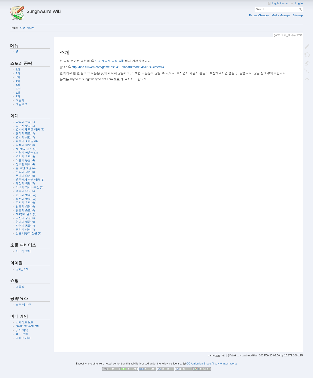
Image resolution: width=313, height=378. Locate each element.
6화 (18, 92)
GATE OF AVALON (27, 326)
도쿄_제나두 (27, 27)
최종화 (20, 100)
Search (301, 9)
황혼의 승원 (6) (25, 210)
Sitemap (298, 15)
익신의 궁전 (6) (25, 218)
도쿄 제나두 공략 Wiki (109, 61)
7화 (18, 96)
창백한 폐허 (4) (25, 164)
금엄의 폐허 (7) (25, 229)
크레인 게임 (23, 337)
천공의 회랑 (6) (25, 206)
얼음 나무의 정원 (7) (28, 233)
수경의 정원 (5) (25, 171)
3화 (18, 77)
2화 (18, 73)
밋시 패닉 (22, 330)
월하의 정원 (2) (25, 133)
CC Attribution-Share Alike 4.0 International (211, 363)
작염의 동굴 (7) (25, 225)
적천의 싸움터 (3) (27, 152)
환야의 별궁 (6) (25, 221)
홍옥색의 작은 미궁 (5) (30, 179)
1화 (18, 69)
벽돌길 (20, 286)
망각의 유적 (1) (25, 121)
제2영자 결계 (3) (26, 149)
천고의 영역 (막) (26, 195)
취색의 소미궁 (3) (27, 141)
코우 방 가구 (23, 304)
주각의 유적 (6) (25, 202)
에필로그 (21, 104)
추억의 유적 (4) (25, 156)
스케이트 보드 (25, 322)
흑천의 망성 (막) (26, 198)
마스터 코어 (23, 251)
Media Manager (281, 15)
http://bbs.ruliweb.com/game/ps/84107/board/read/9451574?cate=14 (118, 67)
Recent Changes (259, 15)
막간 (18, 88)
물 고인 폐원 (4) (26, 168)
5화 (18, 84)
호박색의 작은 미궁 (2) (30, 129)
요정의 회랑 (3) (25, 145)
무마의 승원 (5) (25, 175)
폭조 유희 (22, 333)
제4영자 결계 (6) (26, 214)
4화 (18, 81)
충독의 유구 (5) (25, 191)
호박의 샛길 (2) (25, 137)
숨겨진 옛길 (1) (25, 125)
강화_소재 (22, 269)
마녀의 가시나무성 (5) (29, 187)
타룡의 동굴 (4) (25, 160)
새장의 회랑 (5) (25, 183)
